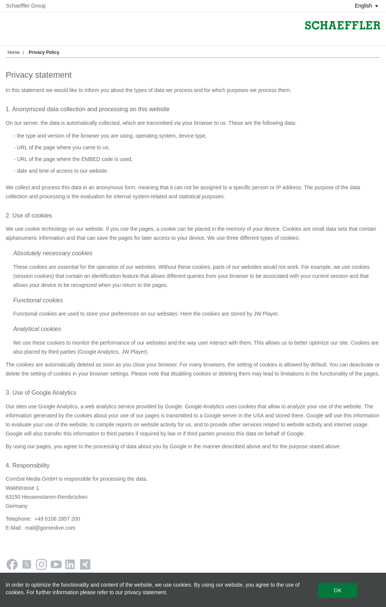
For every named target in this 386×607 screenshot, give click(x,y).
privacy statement (145, 592)
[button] (364, 6)
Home (14, 52)
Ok (338, 590)
